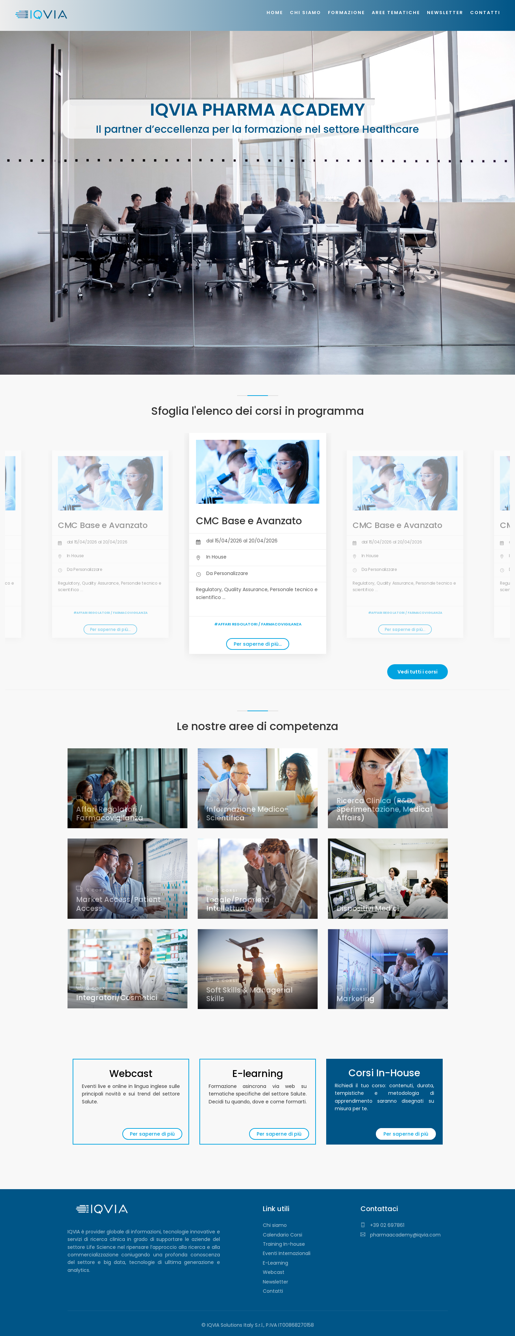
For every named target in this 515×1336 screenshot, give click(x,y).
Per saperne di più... (110, 629)
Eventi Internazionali (286, 1253)
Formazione (346, 12)
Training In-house (284, 1244)
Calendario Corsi (282, 1234)
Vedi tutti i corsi (417, 671)
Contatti (273, 1291)
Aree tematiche (396, 12)
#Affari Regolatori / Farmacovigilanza (110, 612)
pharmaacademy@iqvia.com (400, 1234)
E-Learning (275, 1262)
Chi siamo (275, 1225)
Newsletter (275, 1281)
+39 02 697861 (382, 1225)
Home (275, 12)
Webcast (273, 1272)
